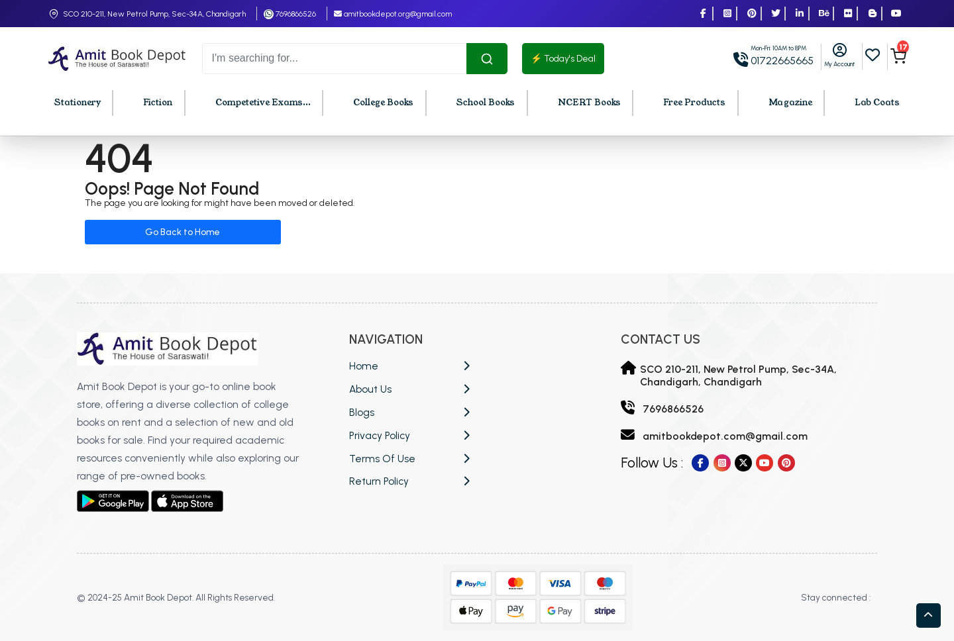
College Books (383, 103)
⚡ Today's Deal (563, 58)
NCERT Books (589, 103)
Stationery (77, 103)
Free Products (694, 103)
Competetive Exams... (263, 103)
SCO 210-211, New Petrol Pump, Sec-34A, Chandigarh (154, 14)
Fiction (157, 103)
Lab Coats (877, 103)
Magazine (790, 103)
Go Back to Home (182, 232)
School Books (485, 103)
